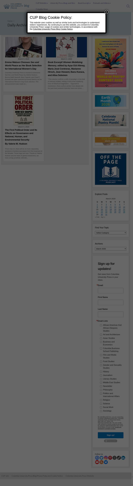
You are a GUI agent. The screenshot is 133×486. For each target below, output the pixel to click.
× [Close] (106, 12)
